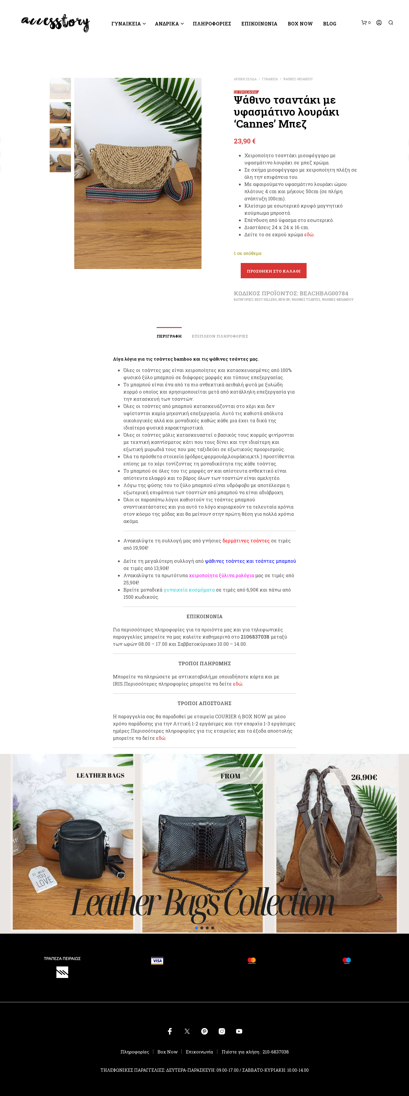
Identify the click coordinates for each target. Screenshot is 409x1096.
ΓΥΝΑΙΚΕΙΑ (126, 23)
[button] (366, 23)
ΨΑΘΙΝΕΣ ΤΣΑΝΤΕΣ (306, 300)
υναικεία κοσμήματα (190, 589)
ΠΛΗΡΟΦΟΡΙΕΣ (212, 23)
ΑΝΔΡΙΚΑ (167, 23)
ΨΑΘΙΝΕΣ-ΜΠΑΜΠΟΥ (298, 79)
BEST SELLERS (266, 300)
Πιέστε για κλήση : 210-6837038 (255, 1052)
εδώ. (309, 234)
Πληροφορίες (134, 1052)
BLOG (329, 23)
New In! (284, 300)
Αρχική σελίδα (245, 79)
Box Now (300, 23)
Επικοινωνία (259, 23)
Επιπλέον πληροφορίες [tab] (220, 336)
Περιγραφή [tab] (169, 336)
